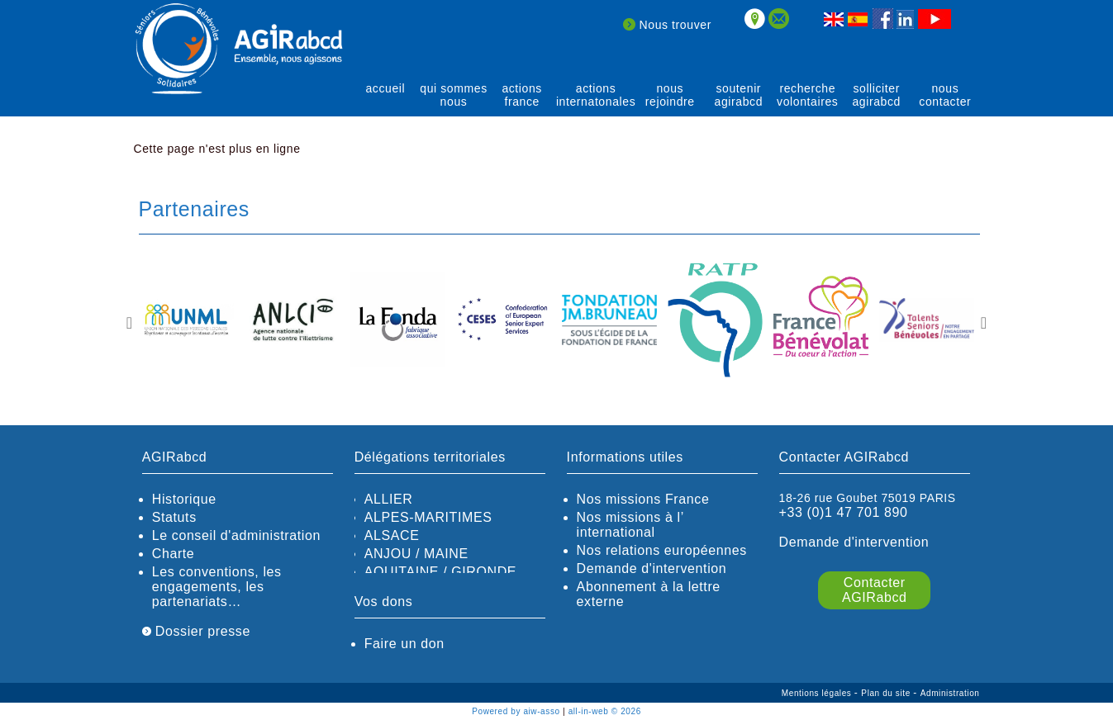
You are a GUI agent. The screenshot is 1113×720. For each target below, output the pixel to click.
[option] (187, 321)
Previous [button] (129, 323)
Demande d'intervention (652, 568)
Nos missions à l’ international (630, 524)
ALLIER (388, 499)
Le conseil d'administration (236, 535)
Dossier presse (196, 631)
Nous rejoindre (670, 95)
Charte (173, 554)
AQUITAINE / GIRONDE (440, 572)
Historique (184, 499)
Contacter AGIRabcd (874, 590)
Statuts (174, 517)
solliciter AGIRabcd (876, 95)
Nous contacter (945, 95)
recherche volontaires (807, 95)
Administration (950, 693)
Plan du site (887, 693)
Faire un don (404, 644)
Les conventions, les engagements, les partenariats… (217, 587)
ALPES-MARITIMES (428, 517)
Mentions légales (818, 693)
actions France (522, 95)
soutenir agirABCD (739, 95)
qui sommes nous (453, 95)
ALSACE (392, 535)
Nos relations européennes (662, 550)
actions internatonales (595, 95)
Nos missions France (643, 499)
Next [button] (984, 323)
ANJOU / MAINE (416, 554)
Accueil (385, 88)
